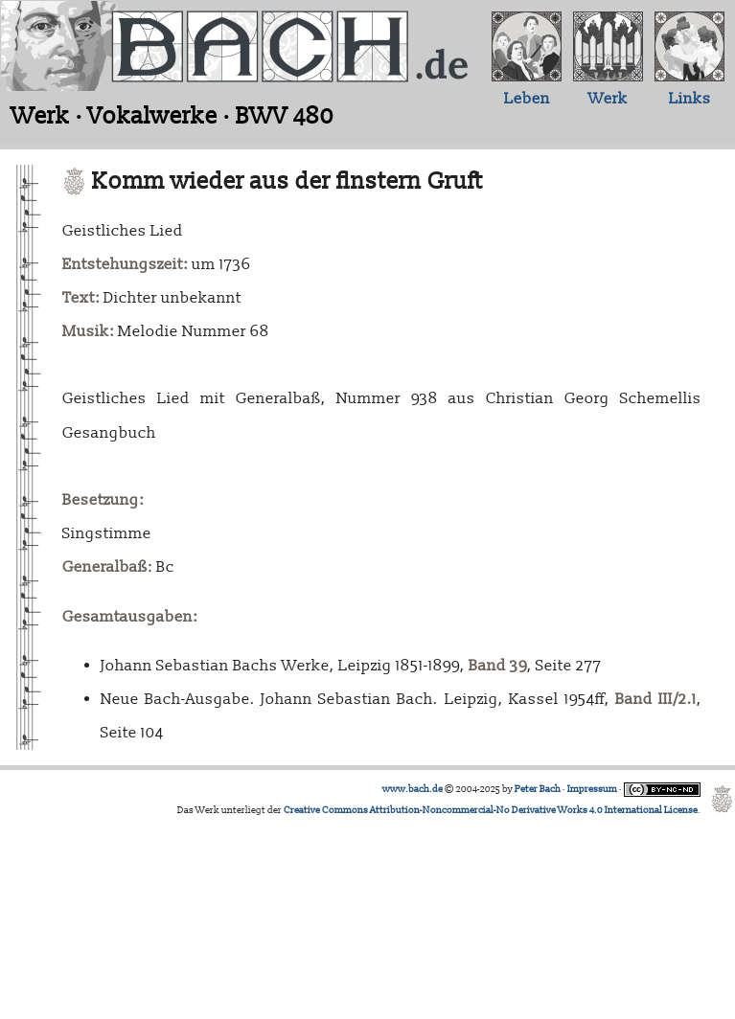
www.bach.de (412, 789)
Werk (608, 98)
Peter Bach (538, 789)
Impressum (592, 789)
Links (690, 98)
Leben (527, 98)
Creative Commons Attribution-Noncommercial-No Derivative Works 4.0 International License (491, 810)
